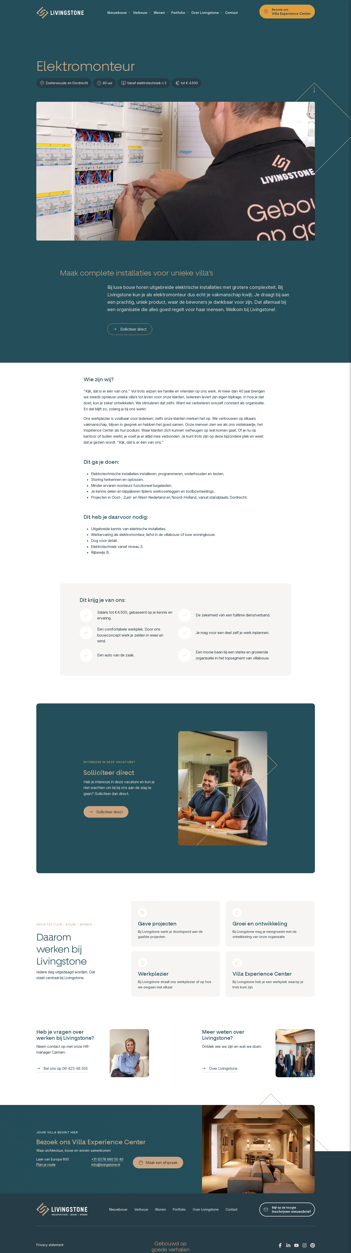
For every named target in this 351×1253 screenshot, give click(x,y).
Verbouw (142, 13)
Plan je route (46, 1164)
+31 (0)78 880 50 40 (107, 1159)
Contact (231, 13)
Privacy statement (49, 1245)
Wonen (161, 13)
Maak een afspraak (158, 1162)
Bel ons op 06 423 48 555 (62, 1068)
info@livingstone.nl (105, 1164)
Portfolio (179, 13)
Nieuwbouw (118, 13)
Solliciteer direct (129, 329)
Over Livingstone (206, 13)
